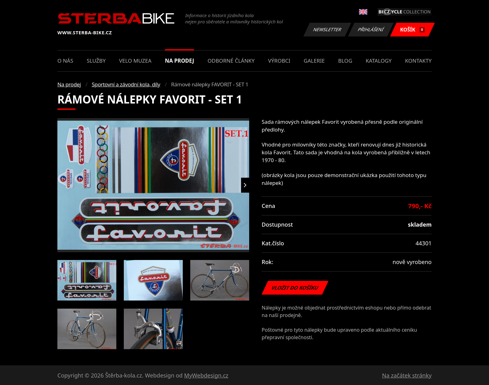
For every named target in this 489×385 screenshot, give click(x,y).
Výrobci (279, 60)
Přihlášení (370, 29)
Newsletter (327, 29)
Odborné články (231, 60)
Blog (345, 60)
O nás (65, 60)
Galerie (314, 60)
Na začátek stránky (407, 375)
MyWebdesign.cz (206, 375)
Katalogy (379, 60)
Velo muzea (135, 60)
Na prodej (179, 60)
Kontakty (418, 60)
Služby (96, 60)
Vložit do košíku (295, 287)
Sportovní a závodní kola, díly (126, 84)
